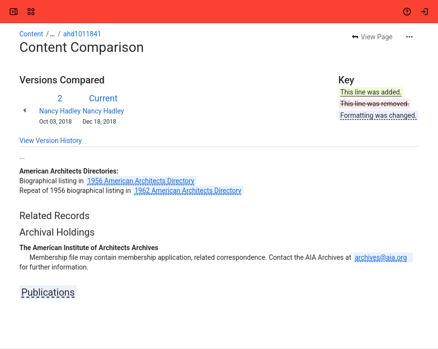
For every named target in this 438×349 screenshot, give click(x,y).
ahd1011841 (82, 34)
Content (31, 34)
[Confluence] (44, 11)
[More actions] (409, 37)
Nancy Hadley (60, 111)
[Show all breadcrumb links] (52, 34)
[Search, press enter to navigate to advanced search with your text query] (221, 11)
